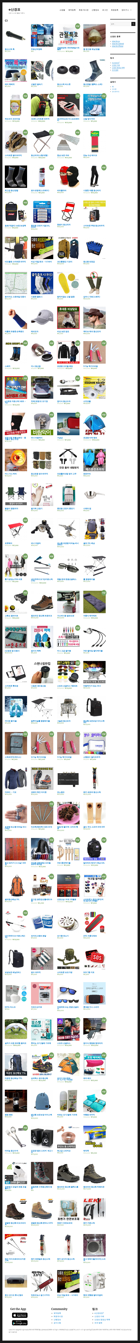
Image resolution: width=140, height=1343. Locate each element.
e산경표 (14, 9)
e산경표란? (115, 63)
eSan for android (118, 44)
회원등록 (114, 10)
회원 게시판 (83, 10)
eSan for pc (116, 41)
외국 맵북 (115, 70)
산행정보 (95, 10)
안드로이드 (115, 92)
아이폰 (114, 89)
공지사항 (57, 1323)
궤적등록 (72, 10)
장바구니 (125, 10)
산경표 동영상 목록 (118, 68)
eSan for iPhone (117, 46)
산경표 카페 (116, 65)
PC (113, 87)
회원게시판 (58, 1316)
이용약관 (14, 1332)
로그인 (105, 10)
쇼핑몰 (62, 10)
